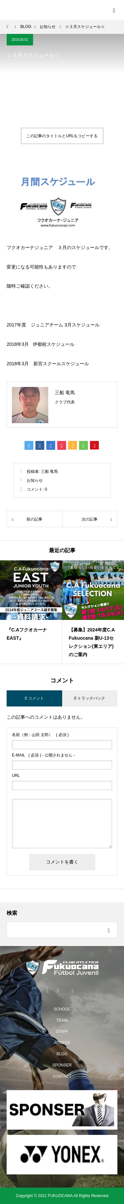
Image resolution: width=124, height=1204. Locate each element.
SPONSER (62, 1065)
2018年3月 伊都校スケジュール (40, 344)
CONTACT (62, 1076)
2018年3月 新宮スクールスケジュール (48, 363)
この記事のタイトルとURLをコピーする (62, 136)
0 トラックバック (89, 698)
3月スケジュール (82, 324)
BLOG (62, 1054)
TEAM (62, 1020)
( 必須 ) (40, 735)
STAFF (62, 1031)
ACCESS (62, 1042)
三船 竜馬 (65, 392)
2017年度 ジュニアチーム (35, 324)
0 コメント (34, 698)
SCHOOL (62, 1009)
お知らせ (35, 480)
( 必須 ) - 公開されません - (43, 755)
